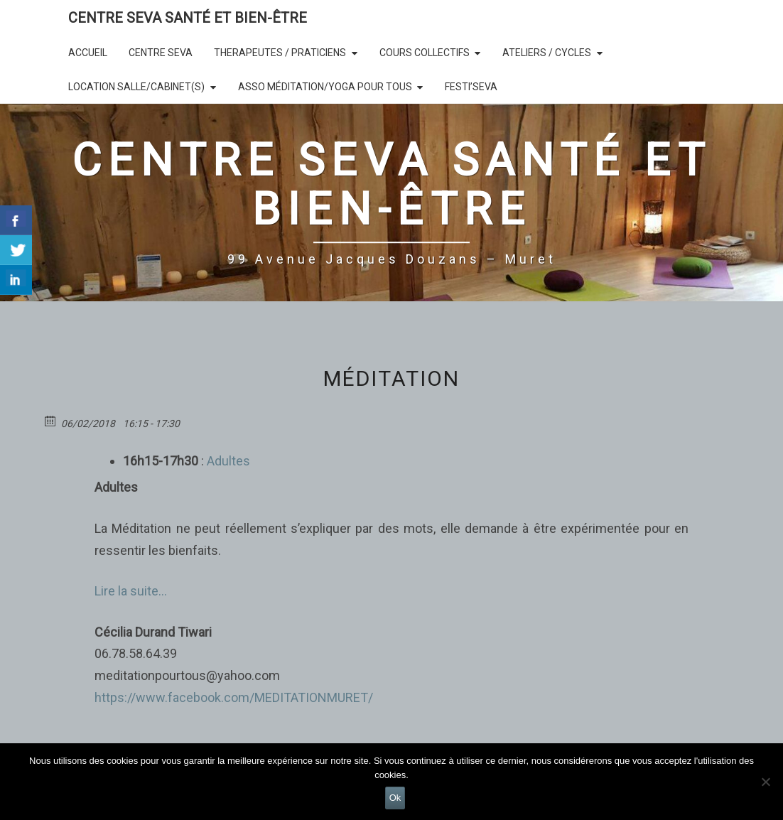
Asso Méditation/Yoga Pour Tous (325, 86)
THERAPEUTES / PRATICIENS (280, 52)
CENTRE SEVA (161, 52)
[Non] (765, 782)
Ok (395, 797)
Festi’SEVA (471, 86)
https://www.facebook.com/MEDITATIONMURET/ (233, 697)
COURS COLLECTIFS (424, 52)
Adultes (227, 460)
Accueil (87, 52)
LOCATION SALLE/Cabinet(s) (136, 86)
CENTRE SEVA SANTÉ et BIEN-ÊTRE (187, 17)
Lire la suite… (130, 590)
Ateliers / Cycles (546, 52)
